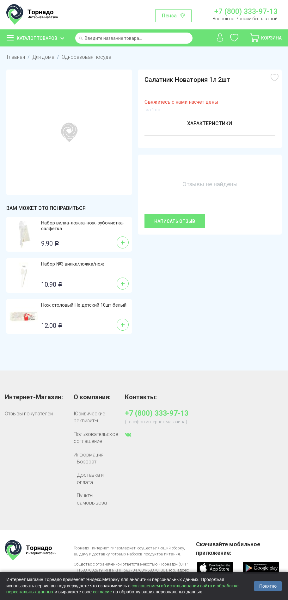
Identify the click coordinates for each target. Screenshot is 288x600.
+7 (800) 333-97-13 (246, 12)
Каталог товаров (37, 38)
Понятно (268, 586)
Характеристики (209, 123)
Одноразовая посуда (87, 57)
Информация (88, 455)
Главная (16, 57)
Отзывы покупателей (29, 414)
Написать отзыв (174, 221)
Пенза (169, 16)
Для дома (43, 57)
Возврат (86, 462)
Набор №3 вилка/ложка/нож (72, 264)
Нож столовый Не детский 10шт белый (83, 305)
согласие (102, 591)
